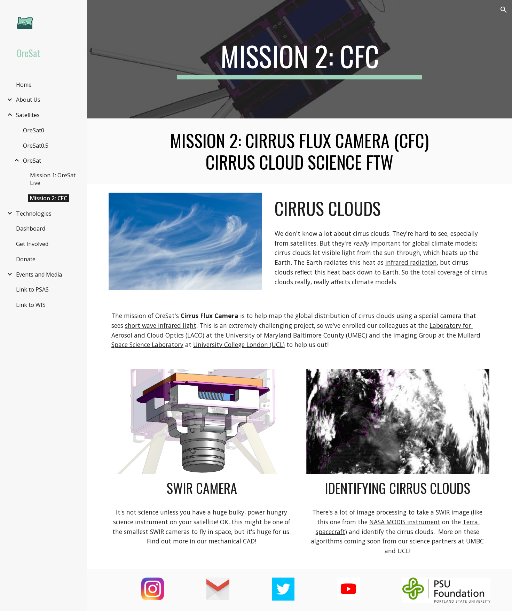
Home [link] (24, 84)
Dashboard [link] (30, 228)
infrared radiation (411, 262)
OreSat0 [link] (33, 130)
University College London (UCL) (239, 344)
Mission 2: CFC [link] (48, 198)
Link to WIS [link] (31, 305)
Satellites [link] (28, 115)
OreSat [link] (32, 160)
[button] (503, 9)
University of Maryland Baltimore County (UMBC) (296, 335)
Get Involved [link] (32, 244)
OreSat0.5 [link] (35, 145)
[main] (299, 59)
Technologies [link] (34, 213)
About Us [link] (28, 99)
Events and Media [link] (39, 274)
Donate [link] (26, 259)
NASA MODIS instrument (404, 522)
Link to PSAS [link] (32, 289)
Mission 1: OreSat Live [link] (53, 179)
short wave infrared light (160, 325)
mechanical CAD (231, 541)
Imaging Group (414, 335)
